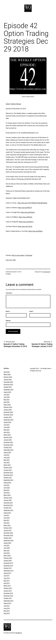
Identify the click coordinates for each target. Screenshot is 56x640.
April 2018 (7, 613)
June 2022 (7, 487)
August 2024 (7, 422)
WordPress (18, 633)
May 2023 (6, 460)
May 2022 (6, 490)
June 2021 (7, 518)
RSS (14, 260)
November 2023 (8, 445)
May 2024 (6, 430)
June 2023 (7, 457)
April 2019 (7, 583)
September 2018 (8, 601)
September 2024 (8, 420)
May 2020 (6, 550)
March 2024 (7, 435)
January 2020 (8, 560)
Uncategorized (46, 272)
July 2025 (6, 394)
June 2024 (7, 427)
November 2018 (8, 596)
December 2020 (8, 533)
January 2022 (8, 500)
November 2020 (8, 535)
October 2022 (8, 477)
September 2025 (8, 389)
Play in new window (18, 255)
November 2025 (8, 384)
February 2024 (8, 437)
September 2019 (8, 570)
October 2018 (8, 598)
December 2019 (8, 563)
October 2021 (8, 507)
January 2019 (8, 591)
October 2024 (8, 417)
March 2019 (7, 585)
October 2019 (8, 568)
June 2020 (7, 548)
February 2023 (8, 467)
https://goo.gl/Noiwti (25, 217)
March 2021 (7, 525)
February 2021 (8, 528)
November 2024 (8, 414)
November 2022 (8, 475)
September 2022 (8, 480)
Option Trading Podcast (13, 104)
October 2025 (8, 387)
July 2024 (6, 425)
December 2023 (8, 442)
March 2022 (7, 495)
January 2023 (8, 470)
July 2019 (6, 575)
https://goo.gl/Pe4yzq (27, 212)
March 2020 (7, 555)
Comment (9, 293)
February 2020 (8, 558)
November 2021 (8, 505)
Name (8, 311)
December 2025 (8, 382)
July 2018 (6, 606)
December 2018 (8, 593)
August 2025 (7, 392)
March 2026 (7, 374)
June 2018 (7, 608)
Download (29, 255)
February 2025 (8, 407)
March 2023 (7, 465)
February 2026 (8, 377)
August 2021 (7, 513)
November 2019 (8, 565)
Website (8, 320)
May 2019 (6, 580)
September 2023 (8, 450)
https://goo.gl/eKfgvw (35, 231)
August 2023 (7, 452)
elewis (9, 274)
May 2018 (6, 611)
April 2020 (7, 553)
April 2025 (7, 402)
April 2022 (7, 492)
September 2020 (8, 540)
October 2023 (8, 447)
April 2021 (7, 523)
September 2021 (8, 510)
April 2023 (7, 462)
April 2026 (7, 372)
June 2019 (7, 578)
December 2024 (8, 412)
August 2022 (7, 482)
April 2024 (7, 432)
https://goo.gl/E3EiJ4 (25, 208)
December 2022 (8, 472)
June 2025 (7, 397)
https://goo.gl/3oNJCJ (26, 222)
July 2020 (6, 545)
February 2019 (8, 588)
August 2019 (7, 573)
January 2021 (8, 530)
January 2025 (8, 409)
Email (31, 311)
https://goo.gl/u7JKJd (25, 226)
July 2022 (6, 485)
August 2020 (7, 543)
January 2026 (8, 379)
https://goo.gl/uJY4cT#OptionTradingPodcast (32, 203)
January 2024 (8, 440)
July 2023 (6, 455)
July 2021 (6, 515)
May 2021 (6, 520)
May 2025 (6, 399)
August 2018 (7, 603)
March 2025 (7, 404)
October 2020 (8, 538)
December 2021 (8, 502)
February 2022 (8, 497)
